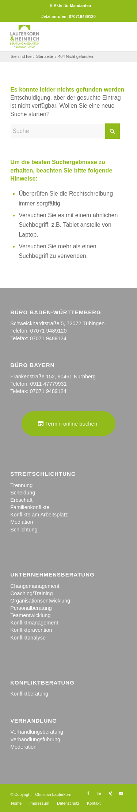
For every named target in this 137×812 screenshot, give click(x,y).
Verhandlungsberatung (36, 732)
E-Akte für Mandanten (70, 5)
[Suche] (65, 131)
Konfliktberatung (29, 694)
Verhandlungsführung (35, 739)
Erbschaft (21, 500)
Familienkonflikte (29, 507)
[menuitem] (70, 5)
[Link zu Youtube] (121, 793)
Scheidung (22, 493)
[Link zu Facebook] (88, 793)
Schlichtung (23, 530)
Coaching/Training (31, 593)
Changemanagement (34, 586)
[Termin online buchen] (69, 423)
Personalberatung (31, 608)
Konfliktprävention (31, 630)
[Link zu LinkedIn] (99, 793)
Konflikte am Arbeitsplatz (39, 515)
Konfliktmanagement (34, 623)
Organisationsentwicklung (40, 601)
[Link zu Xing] (110, 793)
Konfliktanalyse (28, 638)
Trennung (21, 485)
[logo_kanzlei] (56, 36)
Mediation (21, 522)
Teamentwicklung (30, 615)
